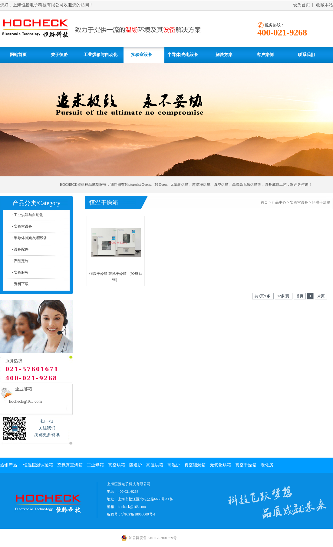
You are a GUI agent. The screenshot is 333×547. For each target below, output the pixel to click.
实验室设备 (141, 54)
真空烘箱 (116, 465)
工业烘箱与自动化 (100, 54)
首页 (264, 202)
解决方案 (224, 54)
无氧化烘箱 (220, 465)
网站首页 (18, 54)
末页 (321, 296)
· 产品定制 (20, 261)
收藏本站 (324, 5)
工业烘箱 (95, 465)
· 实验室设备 (22, 226)
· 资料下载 (20, 284)
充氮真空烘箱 (70, 465)
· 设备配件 (20, 249)
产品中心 (279, 202)
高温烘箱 (154, 465)
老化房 (267, 465)
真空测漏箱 (195, 465)
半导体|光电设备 (182, 54)
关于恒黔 (59, 54)
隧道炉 (135, 465)
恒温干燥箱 (321, 202)
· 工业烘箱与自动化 (27, 215)
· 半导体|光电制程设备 (29, 238)
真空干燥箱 (245, 465)
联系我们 (306, 54)
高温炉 (173, 465)
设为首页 (301, 5)
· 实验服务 (20, 272)
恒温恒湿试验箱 (38, 465)
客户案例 (265, 54)
